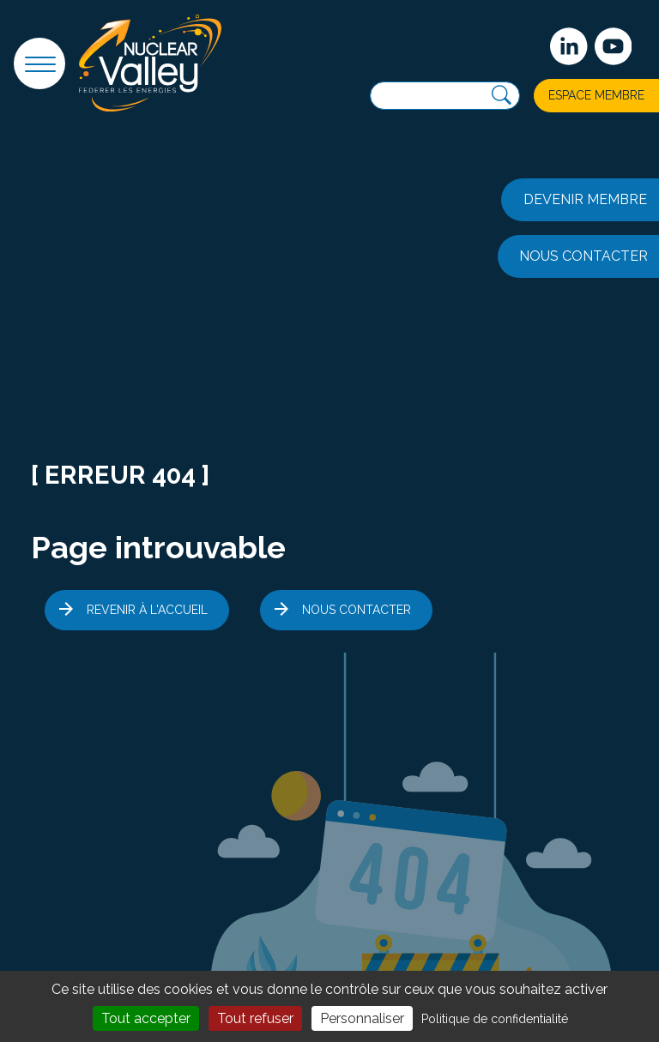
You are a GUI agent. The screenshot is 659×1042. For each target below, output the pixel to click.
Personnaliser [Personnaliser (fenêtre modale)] (362, 1018)
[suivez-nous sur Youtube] (613, 46)
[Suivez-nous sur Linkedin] (569, 46)
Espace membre (596, 95)
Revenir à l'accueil (147, 610)
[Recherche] (501, 95)
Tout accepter (145, 1018)
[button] (39, 63)
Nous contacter (356, 610)
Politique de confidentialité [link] (494, 1019)
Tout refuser (255, 1018)
